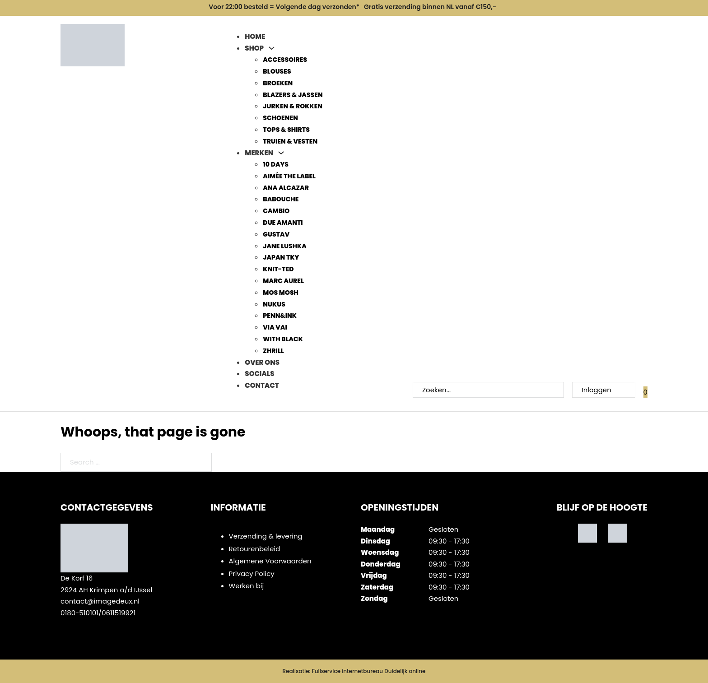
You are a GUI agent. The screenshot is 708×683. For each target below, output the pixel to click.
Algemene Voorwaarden (270, 561)
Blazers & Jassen (292, 94)
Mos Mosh (280, 292)
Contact (262, 385)
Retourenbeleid (254, 548)
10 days (276, 164)
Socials (259, 373)
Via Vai (275, 327)
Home (255, 36)
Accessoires (285, 59)
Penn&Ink (280, 315)
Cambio (276, 210)
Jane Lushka (284, 246)
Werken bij (246, 585)
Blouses (277, 71)
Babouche (280, 199)
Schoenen (280, 117)
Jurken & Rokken (292, 106)
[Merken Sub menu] (281, 152)
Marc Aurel (283, 280)
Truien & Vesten (290, 141)
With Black (283, 339)
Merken (259, 153)
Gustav (276, 234)
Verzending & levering (266, 536)
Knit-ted (278, 269)
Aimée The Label (289, 176)
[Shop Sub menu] (271, 48)
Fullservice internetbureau (347, 671)
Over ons (262, 362)
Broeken (278, 83)
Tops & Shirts (286, 129)
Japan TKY (281, 257)
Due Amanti (283, 222)
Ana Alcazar (286, 187)
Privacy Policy (252, 573)
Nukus (274, 304)
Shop (254, 48)
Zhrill (273, 350)
